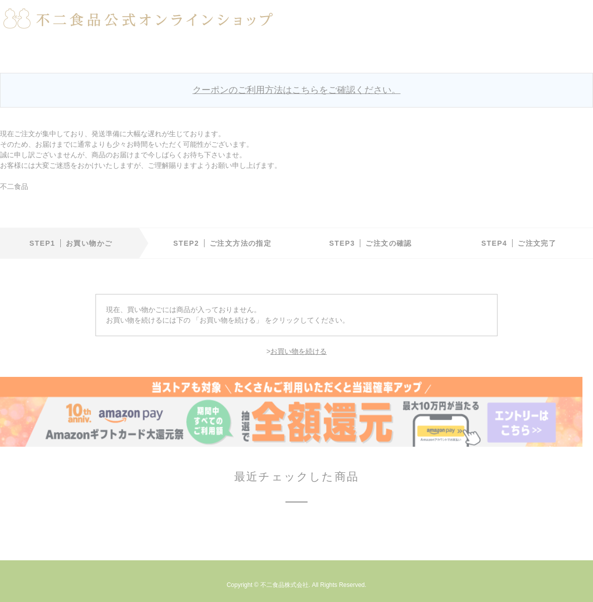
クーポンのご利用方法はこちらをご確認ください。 (296, 90)
